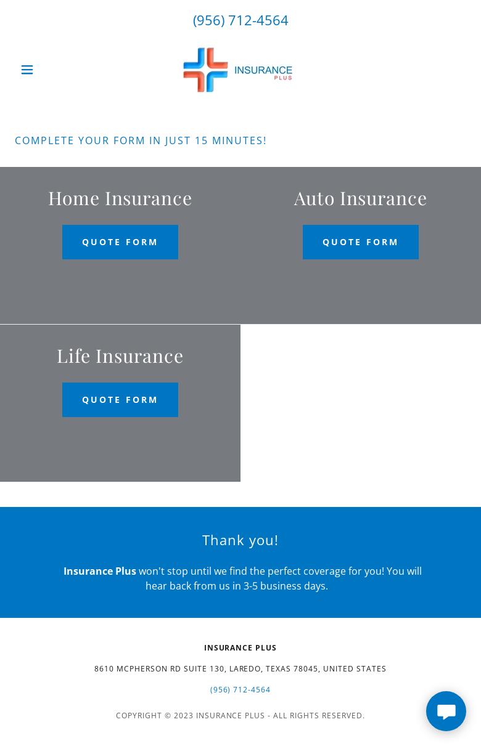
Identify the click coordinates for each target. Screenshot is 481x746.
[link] (240, 69)
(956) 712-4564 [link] (241, 19)
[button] (49, 69)
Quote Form (120, 242)
